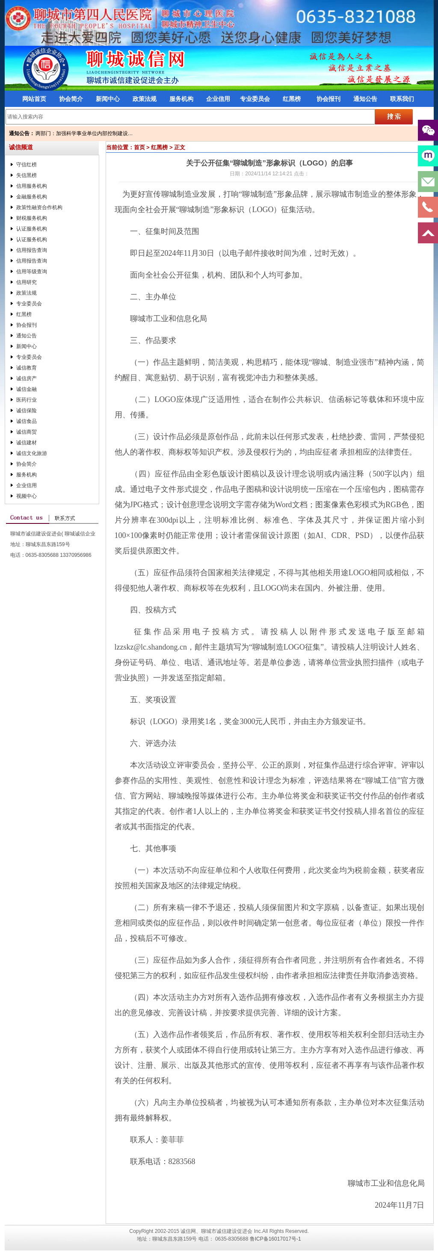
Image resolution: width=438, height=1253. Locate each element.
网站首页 (34, 98)
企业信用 (218, 98)
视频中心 (26, 496)
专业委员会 (255, 98)
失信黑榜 (26, 175)
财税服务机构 (31, 218)
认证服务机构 (31, 229)
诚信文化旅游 (31, 453)
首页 (139, 147)
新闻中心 (108, 98)
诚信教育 (26, 368)
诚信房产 (26, 378)
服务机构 (181, 98)
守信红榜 (26, 165)
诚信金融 (26, 389)
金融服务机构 (31, 197)
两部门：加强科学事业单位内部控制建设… (84, 133)
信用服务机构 (31, 186)
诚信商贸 (26, 432)
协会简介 (71, 98)
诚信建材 (26, 443)
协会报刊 (328, 98)
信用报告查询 (31, 250)
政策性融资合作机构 (39, 207)
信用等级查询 (31, 272)
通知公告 (365, 98)
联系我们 (402, 98)
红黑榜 (292, 98)
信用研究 (26, 282)
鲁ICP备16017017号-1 (275, 1239)
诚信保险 (26, 411)
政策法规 (145, 98)
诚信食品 (26, 421)
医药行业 (26, 400)
